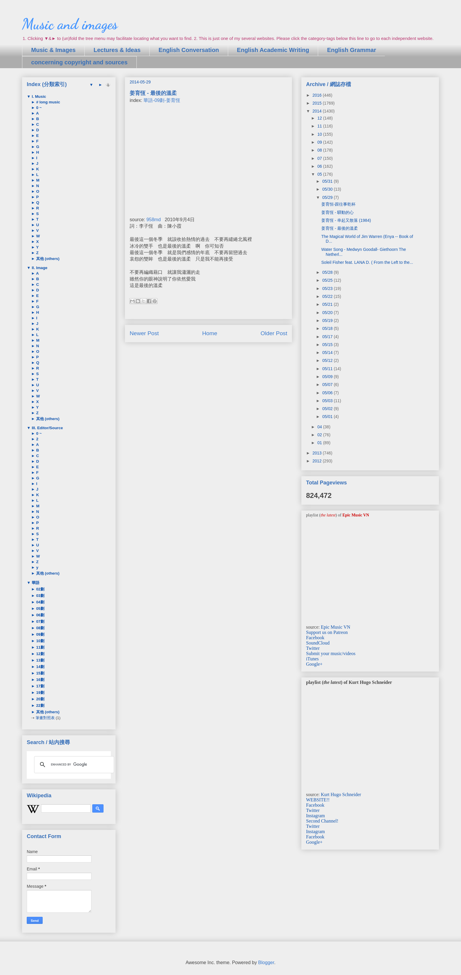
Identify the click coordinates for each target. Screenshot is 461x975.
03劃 (39, 595)
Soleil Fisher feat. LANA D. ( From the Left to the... (367, 262)
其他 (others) (47, 258)
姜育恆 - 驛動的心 (337, 212)
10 (320, 134)
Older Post (273, 333)
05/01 (328, 416)
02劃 (39, 589)
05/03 (328, 400)
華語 (35, 582)
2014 (318, 111)
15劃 (39, 673)
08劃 (39, 628)
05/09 (328, 376)
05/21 (328, 304)
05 (320, 174)
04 (320, 426)
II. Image (39, 268)
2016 (318, 95)
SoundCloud (318, 642)
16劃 (39, 679)
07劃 (39, 621)
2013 (318, 453)
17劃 (39, 686)
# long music (47, 102)
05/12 (328, 360)
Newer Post (144, 333)
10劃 (39, 641)
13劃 (39, 660)
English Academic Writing (273, 50)
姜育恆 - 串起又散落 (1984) (346, 220)
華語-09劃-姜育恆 (161, 100)
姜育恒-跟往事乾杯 (338, 204)
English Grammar (351, 50)
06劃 (39, 615)
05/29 (328, 197)
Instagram (315, 815)
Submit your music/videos (330, 653)
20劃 (39, 699)
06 (320, 166)
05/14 (328, 352)
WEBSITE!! (318, 799)
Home (209, 333)
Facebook (315, 637)
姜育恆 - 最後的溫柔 (339, 228)
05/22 (328, 296)
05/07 (328, 384)
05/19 (328, 320)
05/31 (328, 181)
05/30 (328, 189)
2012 (318, 461)
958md (153, 219)
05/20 (328, 312)
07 (320, 158)
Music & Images (53, 50)
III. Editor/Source (47, 428)
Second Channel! (322, 820)
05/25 (328, 280)
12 (320, 118)
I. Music (38, 96)
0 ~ (38, 107)
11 (320, 126)
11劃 (39, 647)
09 (320, 142)
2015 (318, 103)
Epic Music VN (335, 627)
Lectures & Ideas (117, 50)
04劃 (39, 602)
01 (320, 442)
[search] (73, 764)
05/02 (328, 408)
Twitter (313, 648)
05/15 (328, 344)
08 (320, 150)
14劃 (39, 666)
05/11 (328, 368)
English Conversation (188, 50)
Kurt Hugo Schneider (341, 794)
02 (320, 434)
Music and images (70, 24)
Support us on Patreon (327, 632)
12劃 (39, 654)
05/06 (328, 392)
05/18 (328, 328)
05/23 (328, 288)
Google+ (314, 664)
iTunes (312, 658)
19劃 (39, 692)
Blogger (266, 962)
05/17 (328, 336)
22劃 (39, 705)
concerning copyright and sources (79, 62)
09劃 (39, 634)
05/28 (328, 272)
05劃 (39, 608)
